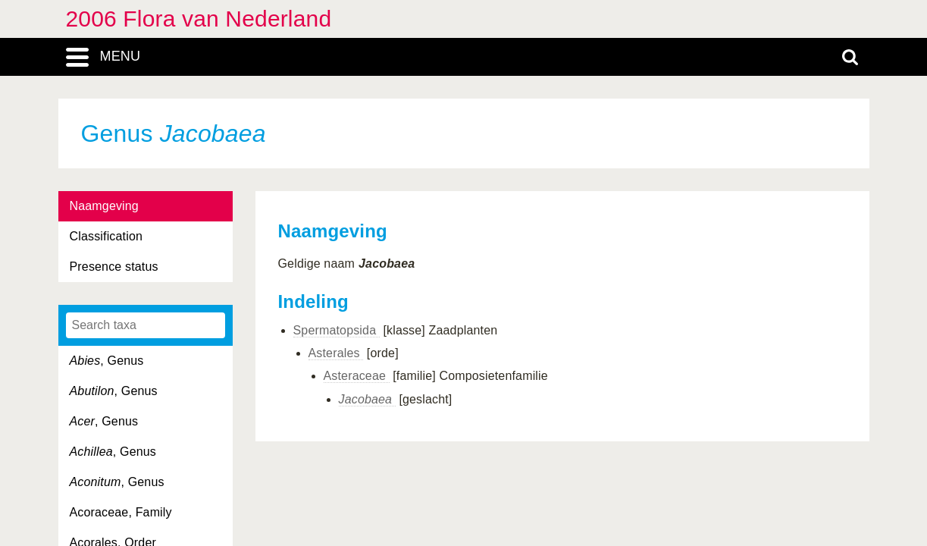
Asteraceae (357, 375)
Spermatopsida (336, 330)
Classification (106, 236)
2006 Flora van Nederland (199, 18)
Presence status (114, 266)
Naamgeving (104, 205)
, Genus (107, 360)
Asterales (336, 353)
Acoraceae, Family (121, 512)
